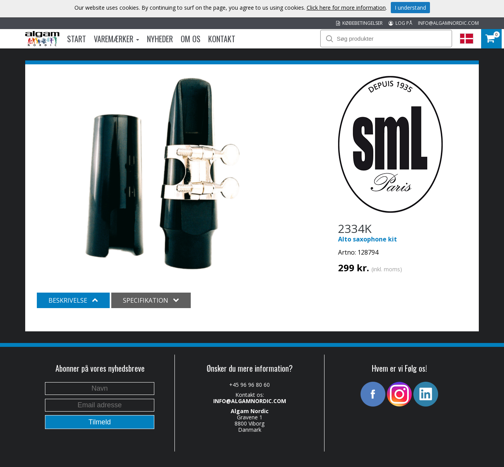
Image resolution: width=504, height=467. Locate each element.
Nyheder (160, 39)
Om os (190, 39)
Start (76, 39)
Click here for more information (346, 7)
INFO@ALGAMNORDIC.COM (448, 23)
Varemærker (116, 39)
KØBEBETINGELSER (359, 23)
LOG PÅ (400, 23)
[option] (162, 173)
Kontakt (221, 39)
